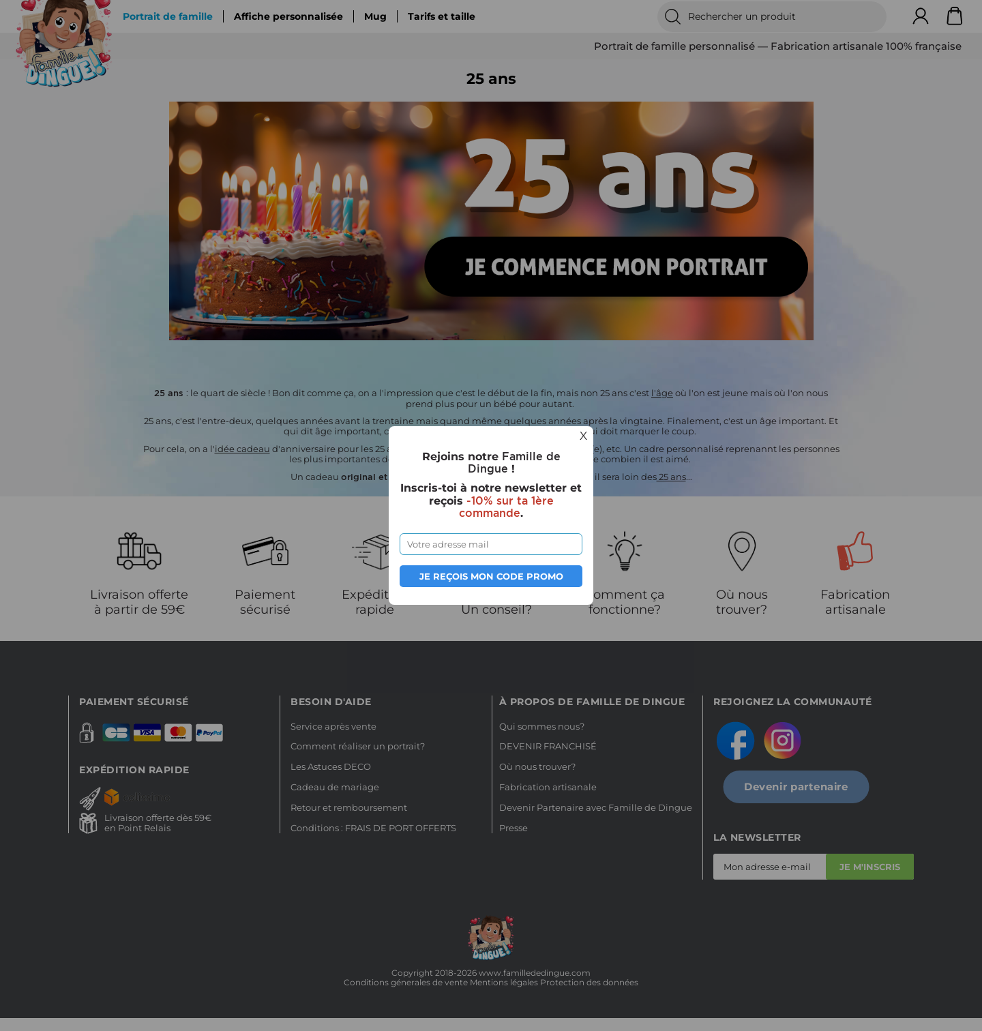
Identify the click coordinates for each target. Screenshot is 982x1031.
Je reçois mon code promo (491, 576)
